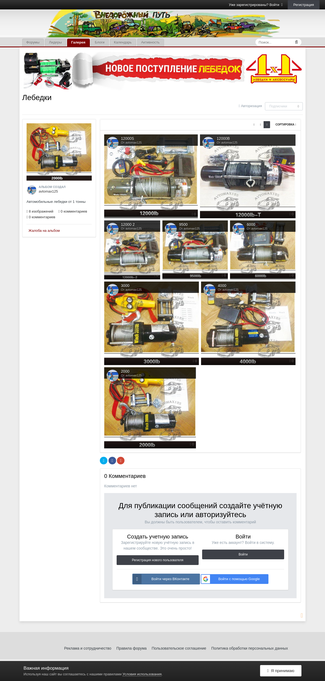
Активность (150, 42)
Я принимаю (280, 671)
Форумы (33, 42)
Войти (243, 554)
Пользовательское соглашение (179, 648)
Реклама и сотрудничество (87, 648)
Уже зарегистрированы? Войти (256, 5)
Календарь (123, 42)
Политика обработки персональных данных (249, 648)
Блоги (99, 42)
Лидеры (55, 42)
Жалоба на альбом (44, 231)
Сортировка (285, 124)
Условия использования (142, 674)
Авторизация (251, 106)
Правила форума (131, 648)
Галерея (78, 42)
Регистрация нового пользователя (157, 560)
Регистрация (303, 5)
